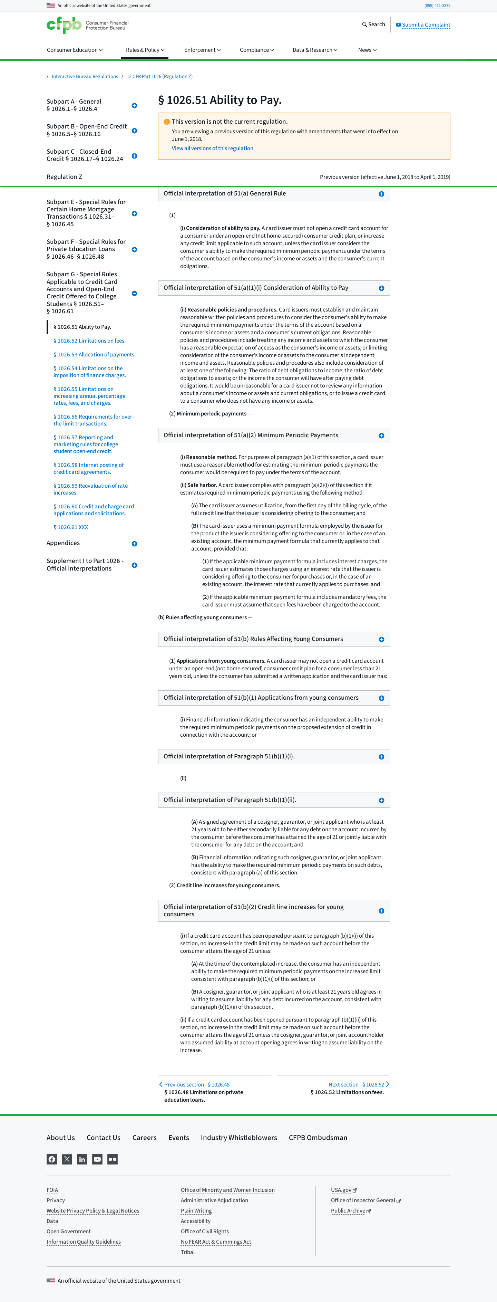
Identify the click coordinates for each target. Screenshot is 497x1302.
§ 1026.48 (197, 1085)
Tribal (188, 1252)
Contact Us (103, 1137)
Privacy (56, 1200)
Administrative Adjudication (214, 1200)
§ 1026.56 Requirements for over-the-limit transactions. (93, 420)
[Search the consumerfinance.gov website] (373, 25)
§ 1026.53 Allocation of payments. (94, 355)
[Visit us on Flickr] (112, 1158)
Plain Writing (196, 1211)
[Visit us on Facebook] (52, 1158)
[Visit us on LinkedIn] (82, 1158)
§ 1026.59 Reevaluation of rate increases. (90, 489)
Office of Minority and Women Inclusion (228, 1190)
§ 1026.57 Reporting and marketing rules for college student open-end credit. (85, 444)
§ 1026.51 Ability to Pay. (82, 327)
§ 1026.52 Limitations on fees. (89, 341)
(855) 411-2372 (437, 5)
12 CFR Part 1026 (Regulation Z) (160, 76)
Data (52, 1221)
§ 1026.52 (356, 1085)
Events (178, 1137)
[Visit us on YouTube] (97, 1158)
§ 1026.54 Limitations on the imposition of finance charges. (89, 372)
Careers (145, 1137)
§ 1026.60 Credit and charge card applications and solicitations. (93, 510)
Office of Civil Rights (205, 1231)
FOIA (52, 1190)
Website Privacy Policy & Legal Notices (93, 1211)
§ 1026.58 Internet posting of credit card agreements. (88, 468)
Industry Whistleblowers (239, 1137)
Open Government (69, 1231)
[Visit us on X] (67, 1158)
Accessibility (196, 1221)
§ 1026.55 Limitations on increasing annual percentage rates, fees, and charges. (89, 396)
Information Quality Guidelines (84, 1242)
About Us (61, 1137)
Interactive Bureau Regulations (85, 76)
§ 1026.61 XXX (70, 527)
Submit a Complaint (423, 25)
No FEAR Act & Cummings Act (216, 1242)
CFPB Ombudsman (318, 1137)
